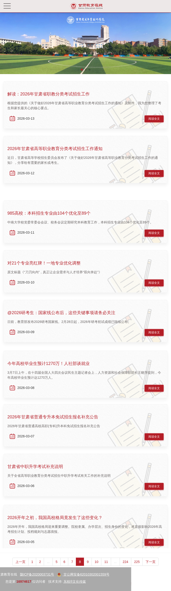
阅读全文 (154, 120)
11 (106, 567)
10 (96, 567)
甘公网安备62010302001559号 (34, 574)
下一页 (151, 567)
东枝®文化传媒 (25, 581)
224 (125, 567)
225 (137, 567)
